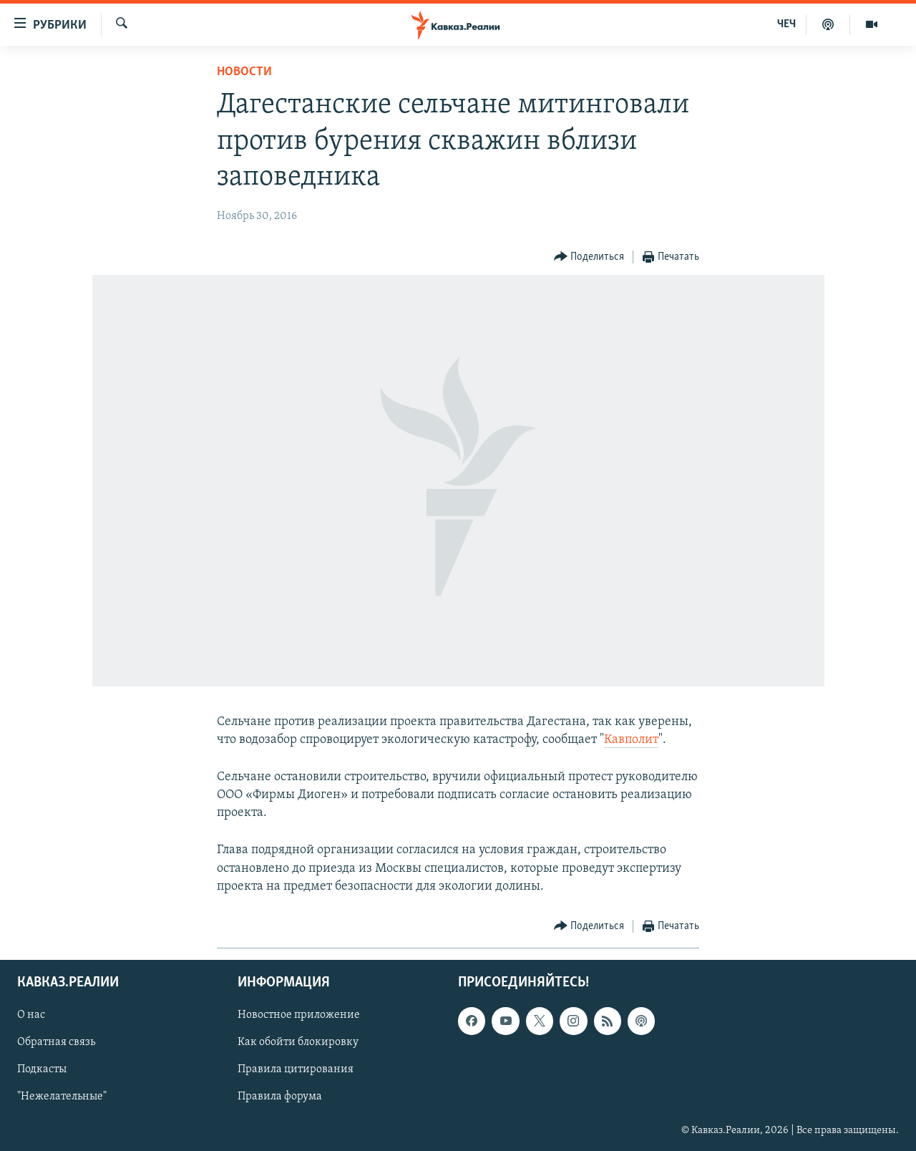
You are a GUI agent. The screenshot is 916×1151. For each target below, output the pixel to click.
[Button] (589, 257)
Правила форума (280, 1097)
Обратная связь (56, 1043)
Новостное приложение (299, 1015)
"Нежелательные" (62, 1097)
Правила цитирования (296, 1070)
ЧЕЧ (786, 24)
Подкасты (42, 1070)
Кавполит (631, 740)
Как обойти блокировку (298, 1043)
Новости (244, 72)
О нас (31, 1015)
